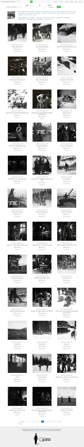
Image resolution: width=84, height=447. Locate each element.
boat (62, 11)
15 (45, 421)
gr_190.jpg (68, 176)
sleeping (38, 13)
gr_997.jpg (68, 143)
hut (41, 11)
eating (30, 13)
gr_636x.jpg (18, 77)
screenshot (44, 13)
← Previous (21, 421)
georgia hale (24, 17)
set (50, 11)
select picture (17, 49)
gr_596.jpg (43, 309)
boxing (66, 11)
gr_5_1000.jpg (43, 77)
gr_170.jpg (68, 276)
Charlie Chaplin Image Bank (8, 1)
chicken (45, 11)
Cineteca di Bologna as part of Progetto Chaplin (40, 430)
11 (34, 421)
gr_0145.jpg (43, 276)
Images (56, 1)
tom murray (46, 17)
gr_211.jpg (18, 44)
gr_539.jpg (43, 110)
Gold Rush (14, 6)
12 (37, 421)
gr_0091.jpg (18, 276)
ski (19, 13)
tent (53, 11)
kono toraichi (47, 19)
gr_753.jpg (18, 176)
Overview (9, 6)
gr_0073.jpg (18, 342)
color (31, 14)
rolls (27, 13)
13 (40, 421)
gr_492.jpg (68, 375)
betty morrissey (40, 19)
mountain (23, 11)
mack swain (31, 17)
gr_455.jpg (18, 243)
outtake (22, 13)
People (61, 1)
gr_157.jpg (18, 309)
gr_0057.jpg (18, 210)
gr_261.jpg (68, 77)
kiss (24, 14)
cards (73, 13)
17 (50, 421)
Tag (39, 5)
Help (76, 1)
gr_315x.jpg (68, 44)
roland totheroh (66, 17)
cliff (34, 13)
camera (28, 11)
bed (58, 13)
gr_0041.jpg (18, 375)
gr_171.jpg (43, 342)
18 (52, 421)
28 (60, 421)
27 (57, 421)
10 (32, 421)
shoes (69, 13)
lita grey (52, 17)
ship (34, 14)
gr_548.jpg (18, 143)
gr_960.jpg (68, 110)
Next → (20, 423)
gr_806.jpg (68, 342)
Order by (49, 5)
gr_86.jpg (18, 408)
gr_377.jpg (43, 375)
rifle (74, 11)
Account (67, 1)
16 (47, 421)
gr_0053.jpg (43, 143)
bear (70, 11)
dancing (37, 11)
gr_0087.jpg (68, 408)
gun (27, 14)
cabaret (49, 13)
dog (32, 11)
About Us (80, 1)
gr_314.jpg (68, 309)
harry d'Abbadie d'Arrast (31, 19)
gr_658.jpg (18, 110)
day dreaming (63, 13)
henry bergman (21, 19)
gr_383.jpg (43, 210)
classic (54, 13)
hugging (20, 14)
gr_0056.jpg (68, 210)
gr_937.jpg (43, 176)
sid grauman (58, 17)
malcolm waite (39, 17)
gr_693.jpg (43, 243)
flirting (58, 11)
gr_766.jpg (43, 408)
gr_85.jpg (68, 243)
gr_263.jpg (43, 44)
